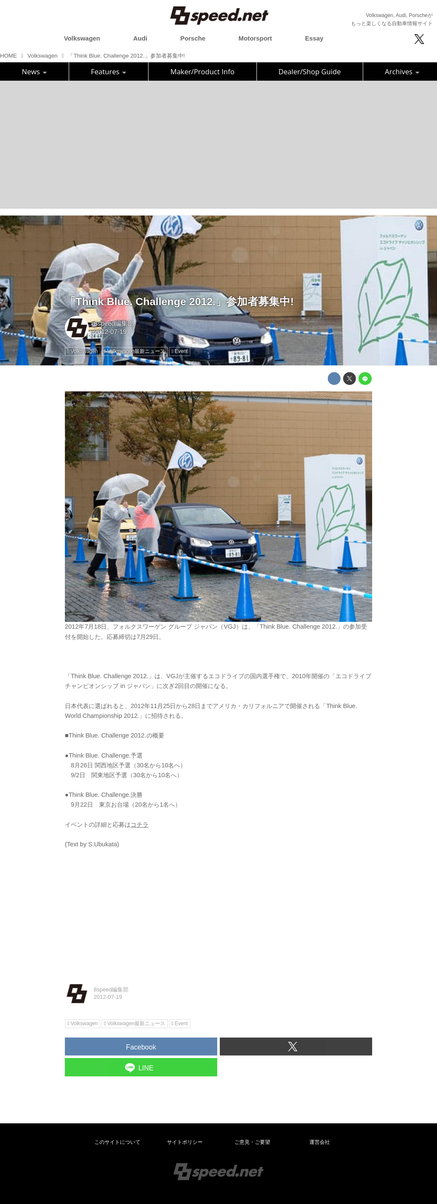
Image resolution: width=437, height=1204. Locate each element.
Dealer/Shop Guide (310, 71)
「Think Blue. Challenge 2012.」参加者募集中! (179, 301)
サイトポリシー (185, 1142)
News (34, 71)
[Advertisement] (218, 144)
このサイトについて (117, 1142)
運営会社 (319, 1142)
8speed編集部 (114, 323)
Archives (402, 71)
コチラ (140, 824)
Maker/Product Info (202, 71)
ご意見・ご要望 (252, 1142)
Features (108, 71)
